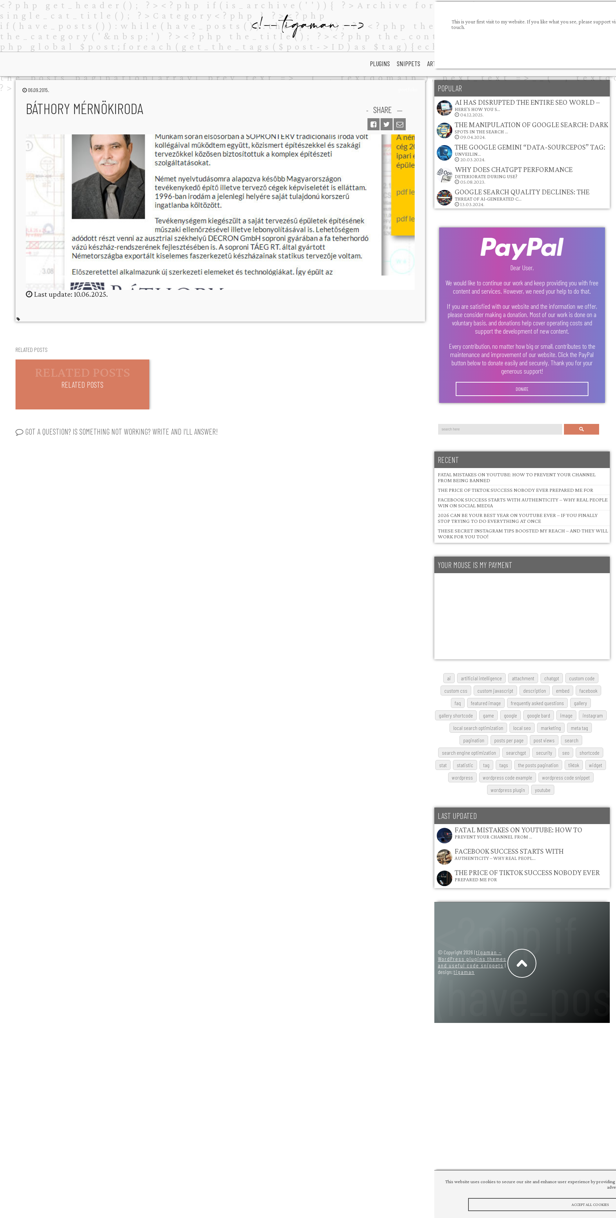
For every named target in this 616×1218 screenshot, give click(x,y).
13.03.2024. (512, 197)
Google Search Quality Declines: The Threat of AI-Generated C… (522, 194)
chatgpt (551, 678)
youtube (543, 789)
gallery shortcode (456, 715)
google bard (538, 715)
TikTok (573, 765)
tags (503, 765)
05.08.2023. (504, 175)
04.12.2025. (518, 108)
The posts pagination (538, 765)
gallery (580, 703)
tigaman (464, 971)
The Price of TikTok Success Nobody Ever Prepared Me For (515, 490)
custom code (582, 678)
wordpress (462, 777)
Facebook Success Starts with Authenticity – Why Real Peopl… (509, 854)
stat (443, 765)
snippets (408, 63)
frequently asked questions (537, 703)
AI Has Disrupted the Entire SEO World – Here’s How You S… (527, 105)
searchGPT (516, 752)
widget (595, 765)
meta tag (579, 727)
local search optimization (478, 727)
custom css (455, 690)
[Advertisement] (485, 616)
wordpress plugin (508, 789)
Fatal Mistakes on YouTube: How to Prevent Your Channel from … (518, 832)
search (571, 740)
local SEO (522, 727)
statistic (465, 765)
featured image (486, 703)
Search (581, 429)
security (544, 752)
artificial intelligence (481, 678)
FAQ (458, 703)
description (534, 690)
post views (544, 740)
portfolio (407, 89)
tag (486, 765)
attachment (523, 678)
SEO (565, 752)
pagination (473, 740)
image (566, 715)
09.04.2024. (522, 130)
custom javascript (495, 690)
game (488, 715)
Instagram (593, 715)
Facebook (588, 690)
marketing (551, 727)
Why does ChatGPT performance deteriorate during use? (514, 172)
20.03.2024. (520, 152)
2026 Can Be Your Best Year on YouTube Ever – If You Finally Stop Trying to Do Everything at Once (518, 518)
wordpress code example (507, 777)
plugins (380, 63)
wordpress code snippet (566, 777)
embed (562, 690)
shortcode (589, 752)
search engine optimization (469, 752)
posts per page (509, 740)
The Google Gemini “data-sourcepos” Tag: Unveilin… (530, 150)
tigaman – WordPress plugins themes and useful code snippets (472, 958)
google (510, 715)
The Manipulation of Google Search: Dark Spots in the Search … (531, 127)
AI (449, 678)
